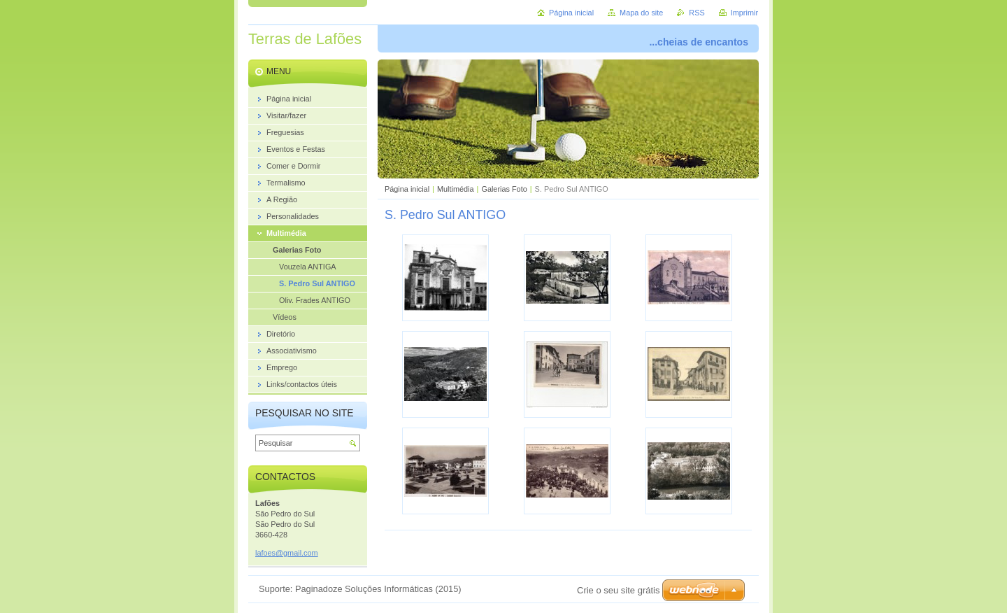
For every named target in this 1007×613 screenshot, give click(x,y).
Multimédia (455, 189)
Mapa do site (641, 12)
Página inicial (407, 189)
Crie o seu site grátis (618, 590)
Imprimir (744, 12)
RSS (696, 12)
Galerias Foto (504, 189)
